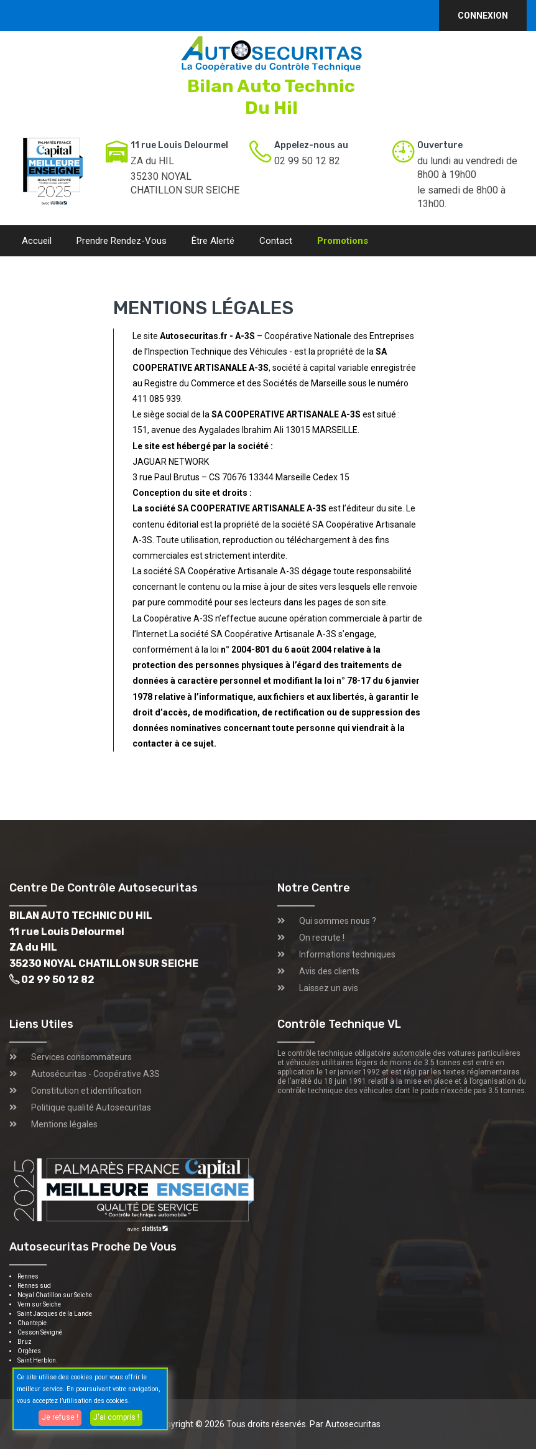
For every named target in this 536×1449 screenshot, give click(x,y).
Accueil (37, 240)
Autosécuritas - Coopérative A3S (95, 1074)
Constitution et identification (86, 1091)
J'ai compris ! (116, 1417)
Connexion (483, 16)
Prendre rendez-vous (121, 240)
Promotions (342, 240)
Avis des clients (329, 971)
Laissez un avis (328, 988)
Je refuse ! (60, 1417)
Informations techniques (347, 954)
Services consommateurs (81, 1057)
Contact (275, 240)
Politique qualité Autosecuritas (91, 1107)
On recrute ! (321, 938)
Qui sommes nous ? (337, 921)
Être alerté (213, 240)
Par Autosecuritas (345, 1424)
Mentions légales (64, 1124)
